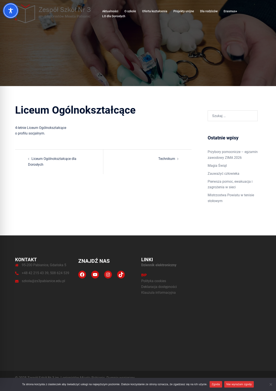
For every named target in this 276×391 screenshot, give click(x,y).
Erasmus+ (230, 11)
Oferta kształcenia (154, 11)
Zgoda (216, 384)
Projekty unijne (183, 11)
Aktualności (110, 11)
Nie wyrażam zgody (239, 384)
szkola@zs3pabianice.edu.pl (43, 281)
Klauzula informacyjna (158, 293)
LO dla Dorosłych (113, 16)
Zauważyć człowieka (223, 174)
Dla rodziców (209, 11)
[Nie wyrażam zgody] (270, 384)
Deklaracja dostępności (159, 287)
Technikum (166, 159)
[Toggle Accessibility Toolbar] (10, 10)
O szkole (130, 11)
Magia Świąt (217, 166)
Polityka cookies (153, 281)
